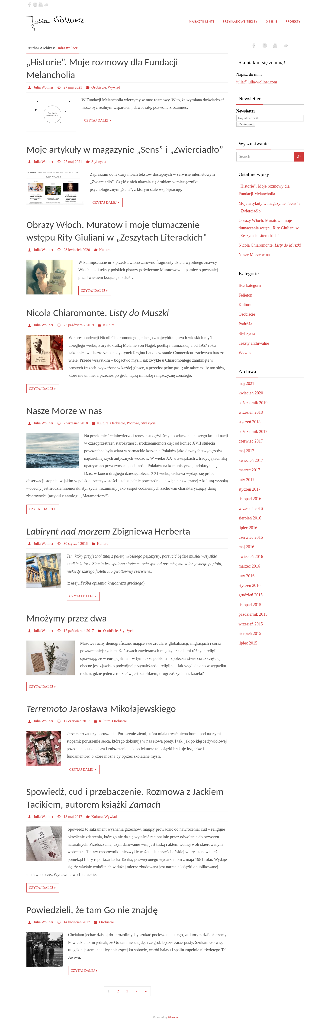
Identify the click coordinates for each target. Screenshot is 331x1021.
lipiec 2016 (248, 527)
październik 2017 (253, 431)
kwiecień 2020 (251, 393)
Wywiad (114, 87)
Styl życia (98, 162)
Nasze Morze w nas (64, 410)
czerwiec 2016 (251, 537)
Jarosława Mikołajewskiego (101, 708)
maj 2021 (246, 383)
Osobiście (98, 87)
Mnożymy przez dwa (66, 618)
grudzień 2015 (251, 595)
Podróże (133, 423)
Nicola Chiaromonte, (97, 313)
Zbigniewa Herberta (108, 531)
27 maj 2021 (73, 87)
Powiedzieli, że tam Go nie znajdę (92, 910)
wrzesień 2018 (251, 412)
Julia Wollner (67, 48)
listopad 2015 (250, 604)
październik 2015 (253, 614)
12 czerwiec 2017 (77, 721)
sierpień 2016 (250, 518)
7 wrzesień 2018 (76, 423)
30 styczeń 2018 (76, 543)
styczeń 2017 (249, 489)
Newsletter (245, 111)
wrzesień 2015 (251, 624)
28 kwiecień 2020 (77, 250)
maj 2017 (246, 451)
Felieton (245, 295)
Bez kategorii (250, 285)
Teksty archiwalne (254, 343)
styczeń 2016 (249, 585)
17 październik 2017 (79, 631)
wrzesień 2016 (251, 508)
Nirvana (173, 1017)
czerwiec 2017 (251, 441)
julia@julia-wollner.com (256, 82)
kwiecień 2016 (251, 556)
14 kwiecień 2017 (77, 922)
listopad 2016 (250, 498)
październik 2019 (253, 402)
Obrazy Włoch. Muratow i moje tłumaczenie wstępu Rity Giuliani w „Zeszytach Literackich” (269, 228)
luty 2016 (247, 576)
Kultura (105, 250)
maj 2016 (246, 547)
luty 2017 (247, 479)
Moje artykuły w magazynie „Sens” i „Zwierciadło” (124, 149)
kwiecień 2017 (251, 460)
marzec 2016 (249, 566)
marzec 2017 (249, 470)
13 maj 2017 (73, 817)
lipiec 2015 (248, 643)
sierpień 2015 (250, 633)
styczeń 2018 (249, 422)
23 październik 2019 (79, 325)
